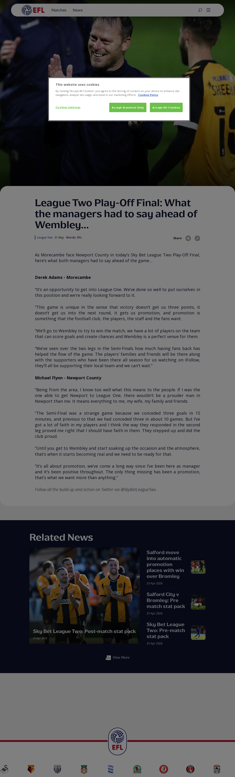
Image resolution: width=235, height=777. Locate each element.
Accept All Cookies (166, 107)
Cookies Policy (148, 95)
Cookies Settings (68, 107)
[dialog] (119, 99)
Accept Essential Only (128, 107)
